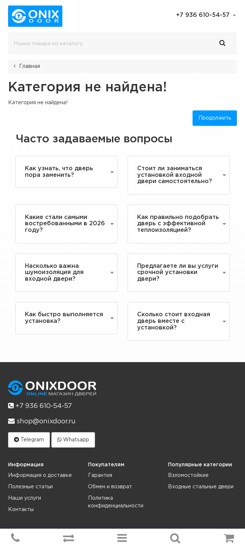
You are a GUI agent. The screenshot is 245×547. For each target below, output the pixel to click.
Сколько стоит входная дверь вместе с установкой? (173, 321)
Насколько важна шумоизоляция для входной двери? (54, 272)
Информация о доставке (40, 475)
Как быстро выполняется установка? (64, 318)
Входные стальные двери (201, 487)
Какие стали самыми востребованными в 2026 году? (65, 224)
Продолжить (214, 118)
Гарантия (100, 475)
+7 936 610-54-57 (40, 405)
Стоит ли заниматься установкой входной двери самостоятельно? (174, 175)
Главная (29, 66)
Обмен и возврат (110, 487)
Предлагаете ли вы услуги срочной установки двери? (177, 272)
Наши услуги (24, 498)
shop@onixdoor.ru (42, 421)
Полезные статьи (30, 487)
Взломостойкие (188, 475)
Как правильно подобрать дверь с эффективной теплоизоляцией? (178, 224)
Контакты (21, 509)
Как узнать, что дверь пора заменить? (59, 172)
